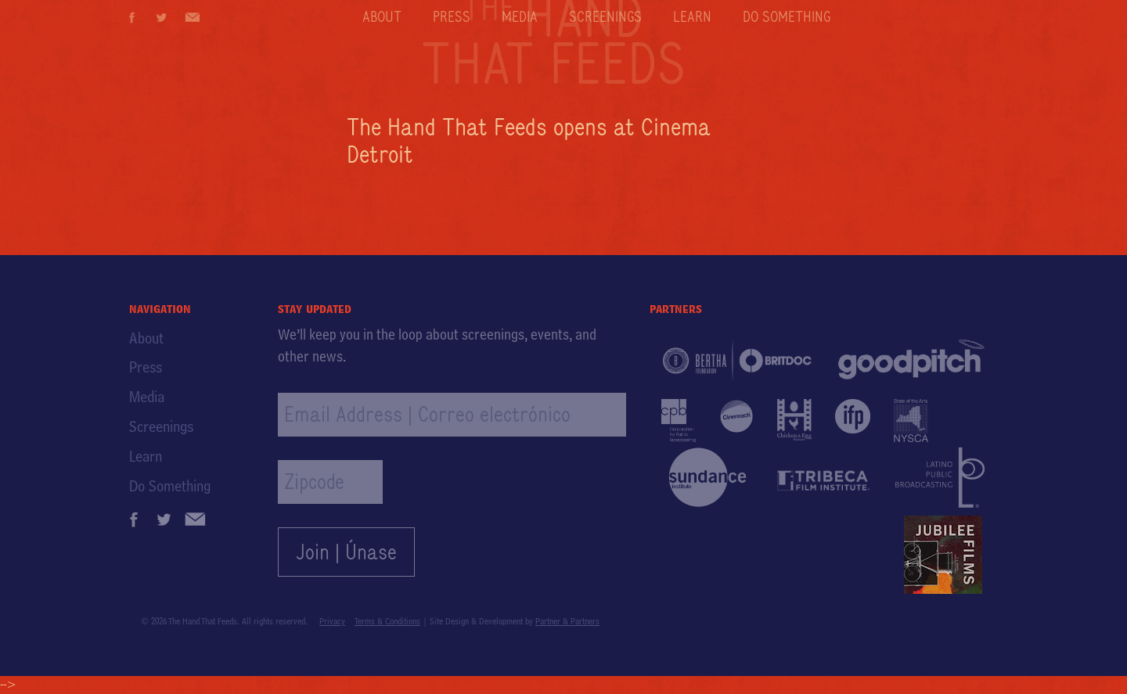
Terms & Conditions (387, 621)
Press (451, 16)
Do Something (786, 16)
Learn (692, 16)
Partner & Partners (567, 621)
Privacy (332, 621)
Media (520, 16)
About (381, 16)
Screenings (605, 16)
